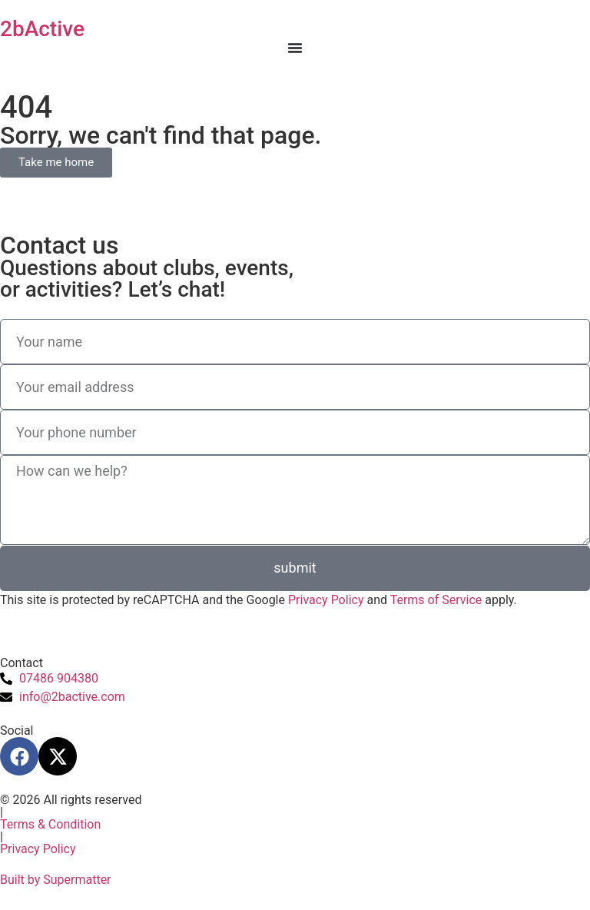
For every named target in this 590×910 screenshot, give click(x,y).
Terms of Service (436, 600)
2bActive (42, 29)
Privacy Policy (326, 600)
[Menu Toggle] (295, 47)
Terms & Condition (50, 824)
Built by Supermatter (55, 879)
